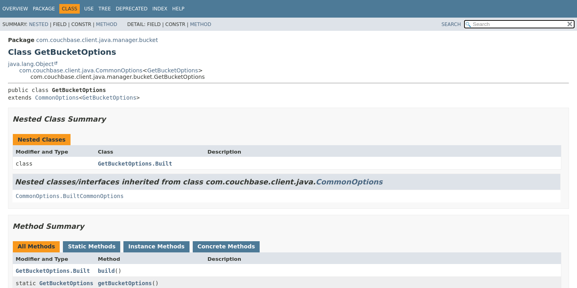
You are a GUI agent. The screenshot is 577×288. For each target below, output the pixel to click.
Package (44, 9)
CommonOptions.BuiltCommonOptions (70, 196)
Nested (38, 24)
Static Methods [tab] (91, 246)
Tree (105, 9)
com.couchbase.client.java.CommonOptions (81, 70)
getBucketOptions (125, 283)
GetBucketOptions (172, 70)
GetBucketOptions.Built (135, 163)
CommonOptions (57, 97)
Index (159, 9)
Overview (15, 9)
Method (106, 24)
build (106, 271)
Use (89, 9)
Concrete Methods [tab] (226, 246)
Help (178, 9)
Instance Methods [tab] (156, 246)
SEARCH (451, 24)
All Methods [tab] (36, 246)
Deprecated (132, 9)
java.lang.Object (31, 64)
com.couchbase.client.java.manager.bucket (97, 40)
